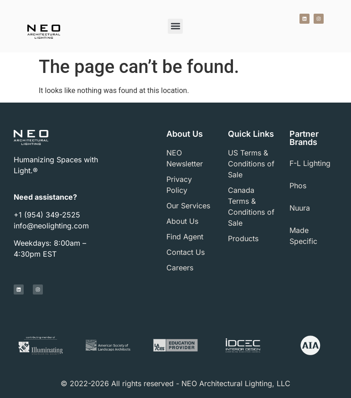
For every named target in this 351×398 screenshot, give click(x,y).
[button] (175, 26)
